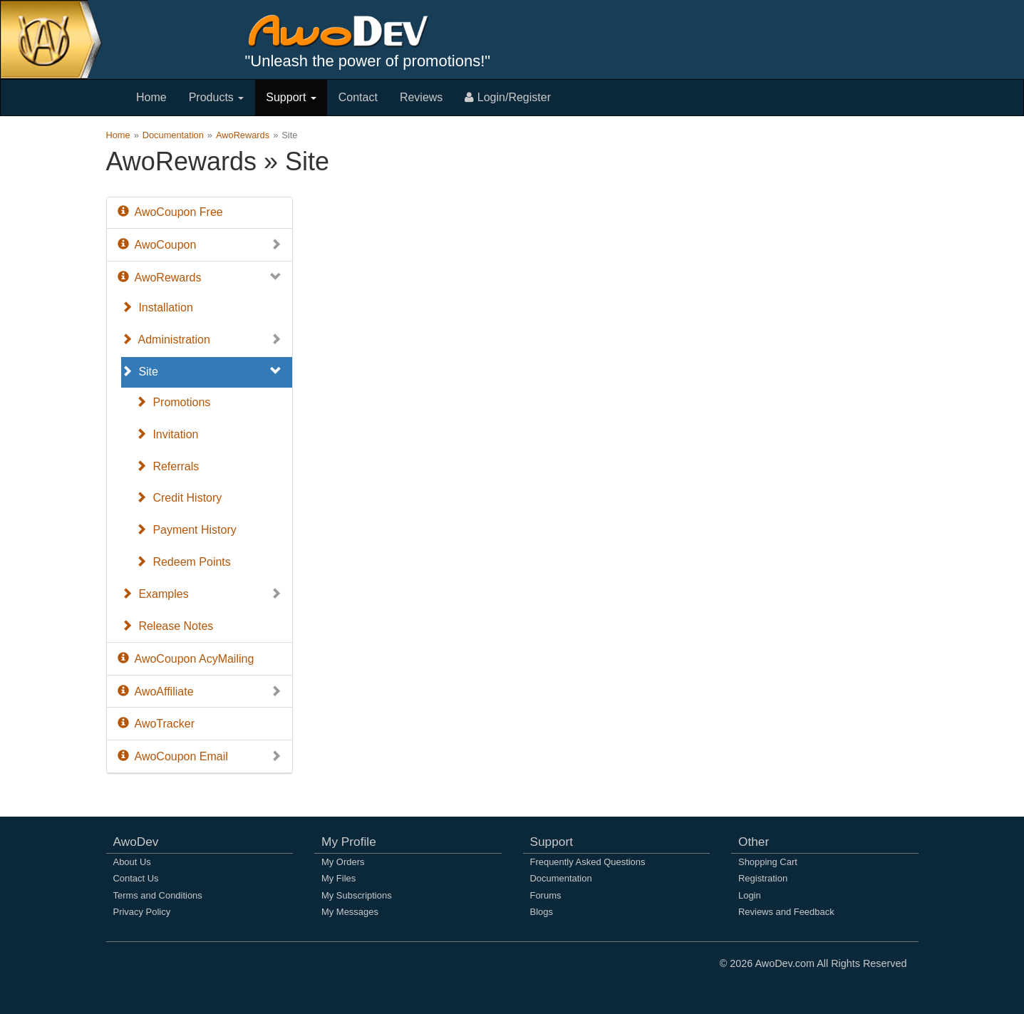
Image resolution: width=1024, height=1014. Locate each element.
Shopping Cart (767, 862)
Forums (546, 895)
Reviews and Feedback (786, 911)
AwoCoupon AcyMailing (186, 659)
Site (201, 372)
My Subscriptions (356, 895)
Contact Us (136, 878)
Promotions (173, 402)
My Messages (349, 911)
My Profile (348, 841)
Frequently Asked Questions (588, 862)
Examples (201, 594)
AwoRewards (242, 135)
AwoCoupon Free (170, 212)
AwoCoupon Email (200, 757)
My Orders (342, 862)
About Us (132, 862)
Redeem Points (183, 562)
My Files (338, 878)
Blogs (541, 911)
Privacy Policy (142, 911)
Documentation (173, 135)
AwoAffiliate (200, 692)
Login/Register (508, 97)
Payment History (186, 530)
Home (151, 97)
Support (291, 97)
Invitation (167, 434)
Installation (157, 307)
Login (749, 895)
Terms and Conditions (157, 895)
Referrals (167, 466)
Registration (762, 878)
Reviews (421, 97)
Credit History (178, 498)
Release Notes (167, 626)
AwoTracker (156, 724)
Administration (201, 340)
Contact (358, 97)
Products (216, 97)
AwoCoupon (200, 245)
